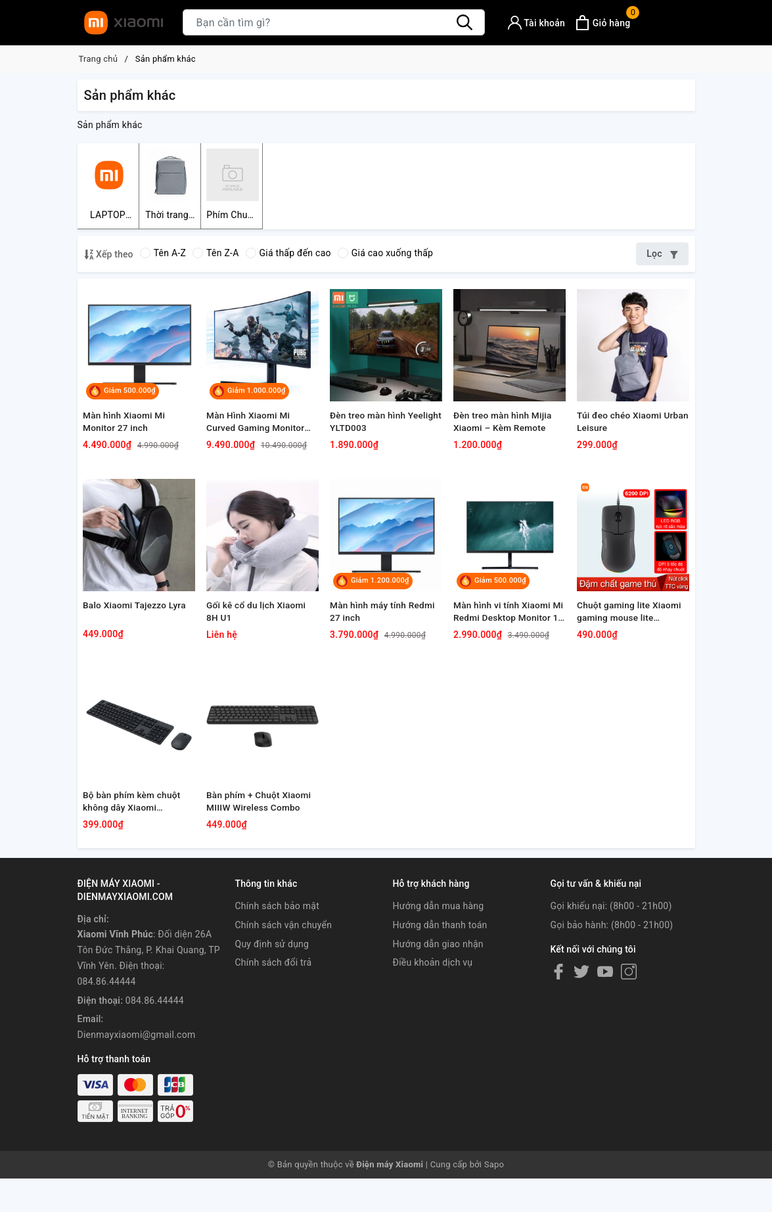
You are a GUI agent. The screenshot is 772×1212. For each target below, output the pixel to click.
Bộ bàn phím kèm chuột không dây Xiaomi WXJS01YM (134, 871)
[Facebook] (558, 1042)
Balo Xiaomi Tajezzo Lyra (137, 651)
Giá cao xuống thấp (385, 255)
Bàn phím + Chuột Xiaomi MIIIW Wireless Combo (261, 870)
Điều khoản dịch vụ (433, 1033)
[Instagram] (629, 1042)
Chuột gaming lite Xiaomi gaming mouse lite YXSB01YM (632, 658)
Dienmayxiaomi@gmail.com (137, 1105)
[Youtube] (605, 1042)
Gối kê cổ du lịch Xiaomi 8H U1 (259, 657)
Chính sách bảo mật (277, 977)
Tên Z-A (215, 255)
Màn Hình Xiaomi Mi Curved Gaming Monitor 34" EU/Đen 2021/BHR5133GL (258, 445)
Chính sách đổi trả (273, 1033)
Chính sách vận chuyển (283, 996)
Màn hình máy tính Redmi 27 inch (385, 657)
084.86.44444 (154, 1071)
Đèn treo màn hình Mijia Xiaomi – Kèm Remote (505, 445)
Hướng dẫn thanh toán (440, 996)
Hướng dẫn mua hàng (438, 977)
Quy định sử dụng (272, 1015)
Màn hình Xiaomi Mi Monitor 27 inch (126, 445)
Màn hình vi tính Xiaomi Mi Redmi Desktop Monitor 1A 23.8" (505, 658)
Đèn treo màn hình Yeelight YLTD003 (370, 445)
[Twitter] (581, 1042)
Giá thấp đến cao (288, 255)
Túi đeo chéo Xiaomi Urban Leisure (622, 445)
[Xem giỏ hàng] (602, 22)
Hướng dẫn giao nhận (438, 1015)
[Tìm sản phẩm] (334, 22)
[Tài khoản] (537, 23)
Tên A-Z (163, 255)
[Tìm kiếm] (465, 22)
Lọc (662, 255)
